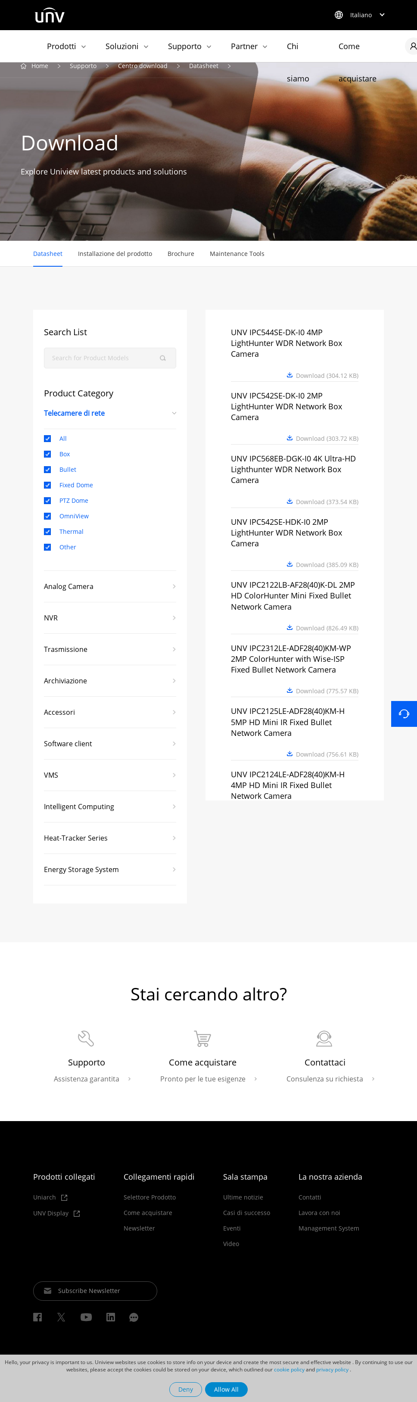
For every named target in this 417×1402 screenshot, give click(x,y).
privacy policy (332, 1369)
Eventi (232, 1237)
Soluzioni (122, 46)
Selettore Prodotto (150, 1206)
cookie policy (289, 1369)
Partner (244, 46)
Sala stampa (245, 1186)
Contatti (310, 1206)
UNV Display (56, 1222)
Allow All (226, 1389)
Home (39, 74)
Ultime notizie (243, 1206)
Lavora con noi (319, 1222)
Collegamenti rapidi (159, 1186)
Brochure (181, 261)
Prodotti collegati (64, 1186)
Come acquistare (358, 51)
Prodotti (61, 46)
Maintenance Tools (237, 261)
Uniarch (50, 1206)
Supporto (185, 46)
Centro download (143, 74)
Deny (185, 1389)
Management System (329, 1237)
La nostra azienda (330, 1186)
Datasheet (203, 74)
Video (231, 1253)
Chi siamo (298, 51)
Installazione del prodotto (115, 261)
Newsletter (139, 1237)
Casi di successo (246, 1222)
